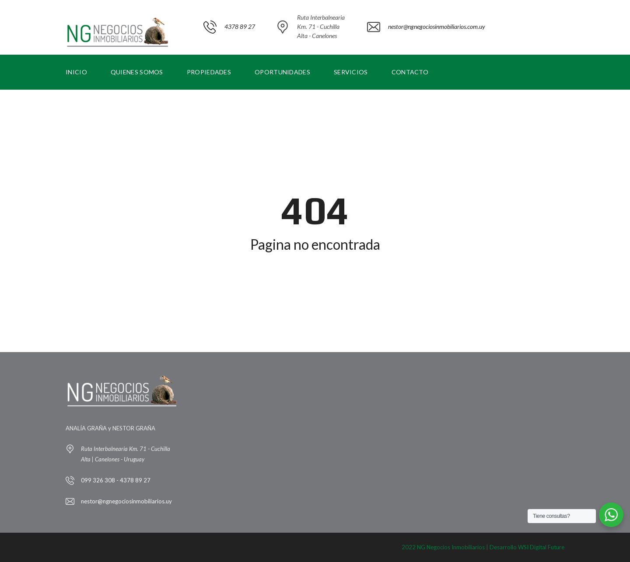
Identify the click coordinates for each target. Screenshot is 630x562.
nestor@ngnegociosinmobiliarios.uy (126, 501)
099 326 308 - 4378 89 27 (115, 480)
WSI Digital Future (541, 547)
